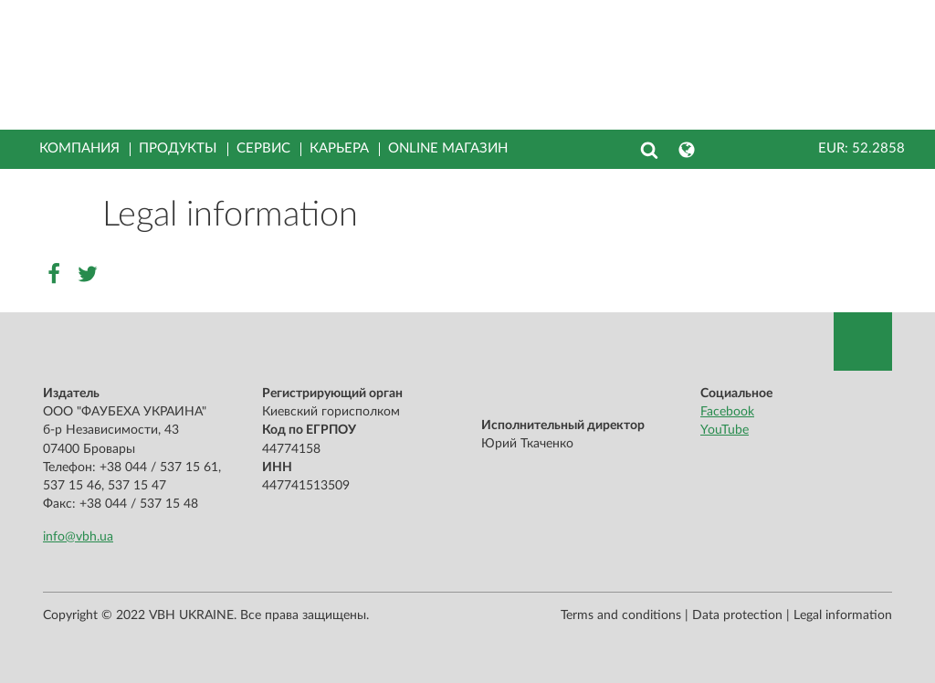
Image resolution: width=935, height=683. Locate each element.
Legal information (842, 615)
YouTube (724, 430)
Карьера (339, 148)
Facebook (727, 411)
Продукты (178, 148)
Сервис (263, 148)
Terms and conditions (621, 615)
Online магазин (448, 148)
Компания (79, 148)
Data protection (737, 615)
